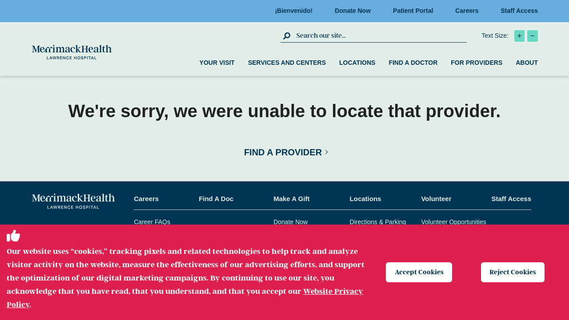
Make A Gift (291, 198)
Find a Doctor (413, 62)
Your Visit (217, 62)
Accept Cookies (420, 272)
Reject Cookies (514, 272)
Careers (469, 10)
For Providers (476, 62)
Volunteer (436, 198)
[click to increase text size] (519, 36)
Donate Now (355, 10)
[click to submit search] (287, 35)
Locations (357, 62)
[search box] (380, 35)
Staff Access (519, 10)
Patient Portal (415, 10)
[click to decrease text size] (532, 36)
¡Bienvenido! (296, 10)
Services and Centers (287, 62)
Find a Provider (283, 152)
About (527, 62)
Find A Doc (216, 198)
